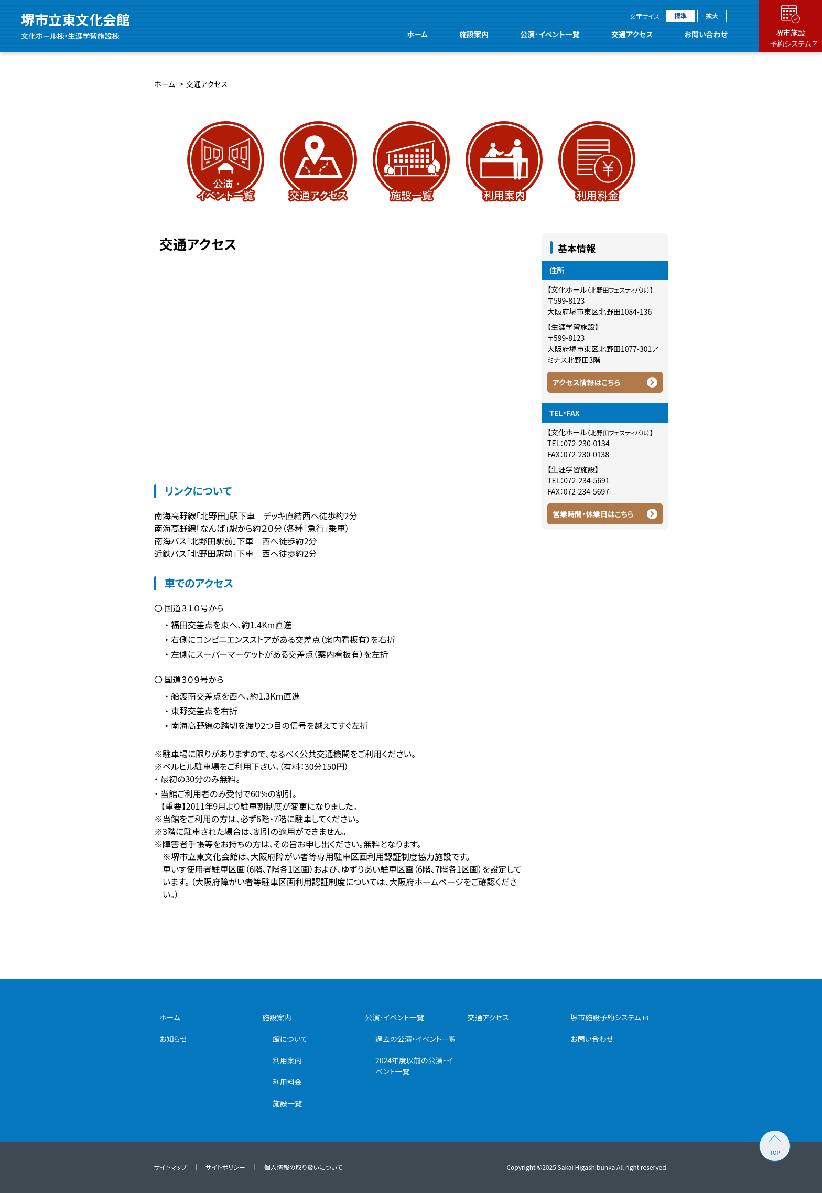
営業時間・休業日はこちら (593, 514)
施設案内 (474, 34)
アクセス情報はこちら (587, 382)
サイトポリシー (225, 1167)
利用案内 (287, 1060)
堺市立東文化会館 (75, 26)
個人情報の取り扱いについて (303, 1167)
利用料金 (287, 1082)
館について (290, 1039)
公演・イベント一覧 (550, 34)
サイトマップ (170, 1167)
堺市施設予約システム (605, 1017)
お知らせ (173, 1039)
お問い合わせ (706, 34)
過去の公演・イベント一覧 (415, 1039)
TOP (775, 1152)
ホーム (417, 34)
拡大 (712, 15)
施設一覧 (287, 1103)
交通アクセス (632, 34)
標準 (680, 15)
